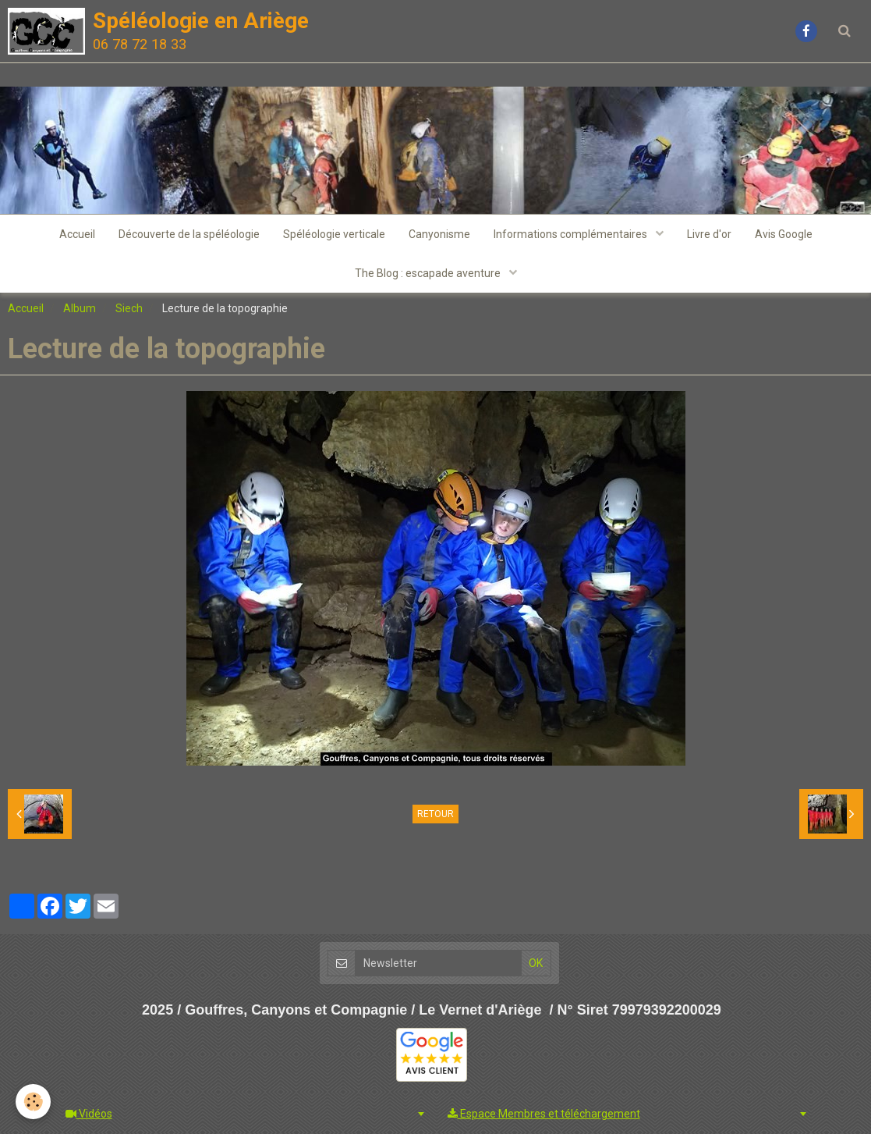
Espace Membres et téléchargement (544, 1113)
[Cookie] (33, 1101)
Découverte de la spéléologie (189, 234)
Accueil (77, 234)
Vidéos (89, 1113)
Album (79, 308)
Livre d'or (709, 234)
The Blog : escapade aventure (429, 273)
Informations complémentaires (572, 234)
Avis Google (784, 234)
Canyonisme (439, 234)
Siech (129, 308)
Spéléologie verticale (334, 234)
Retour (435, 814)
